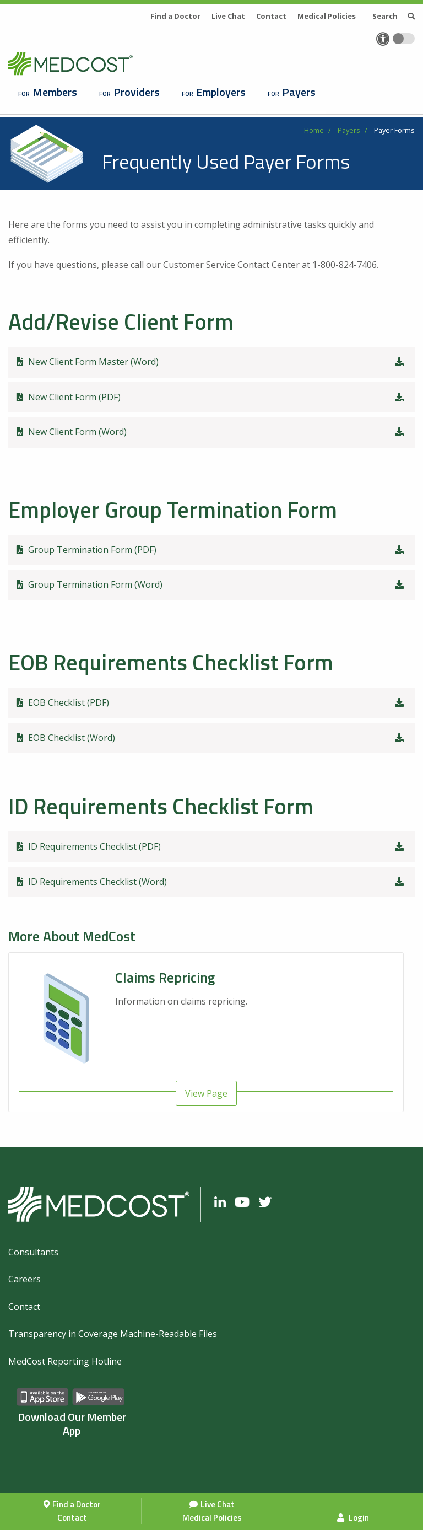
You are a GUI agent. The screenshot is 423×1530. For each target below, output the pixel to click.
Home (314, 130)
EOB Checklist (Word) (211, 738)
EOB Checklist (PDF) (211, 702)
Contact (72, 1517)
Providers (136, 91)
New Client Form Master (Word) (211, 362)
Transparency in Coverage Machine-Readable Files (112, 1334)
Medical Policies (212, 1517)
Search (393, 16)
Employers (221, 91)
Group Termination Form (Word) (211, 584)
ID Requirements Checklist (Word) (211, 882)
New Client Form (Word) (211, 432)
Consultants (33, 1252)
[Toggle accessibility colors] (404, 38)
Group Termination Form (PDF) (211, 550)
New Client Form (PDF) (211, 397)
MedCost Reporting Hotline (65, 1361)
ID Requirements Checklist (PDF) (211, 846)
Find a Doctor (76, 1504)
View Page (206, 1093)
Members (54, 91)
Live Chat (217, 1504)
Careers (24, 1279)
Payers (299, 91)
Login (353, 1517)
